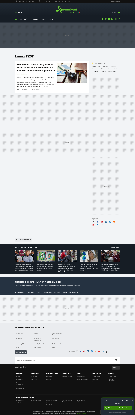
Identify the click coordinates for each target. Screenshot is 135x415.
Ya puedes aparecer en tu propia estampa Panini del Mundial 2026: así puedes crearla (45, 267)
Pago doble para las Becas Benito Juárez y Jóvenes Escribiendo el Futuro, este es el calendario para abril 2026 (110, 267)
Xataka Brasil (19, 403)
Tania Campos (26, 89)
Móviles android (73, 292)
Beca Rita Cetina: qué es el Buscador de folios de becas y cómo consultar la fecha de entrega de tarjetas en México (24, 267)
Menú (20, 12)
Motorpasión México (81, 401)
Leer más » (45, 86)
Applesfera (19, 382)
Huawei (113, 67)
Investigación (30, 292)
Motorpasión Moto (82, 379)
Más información (81, 413)
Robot (110, 69)
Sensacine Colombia (49, 403)
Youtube (109, 19)
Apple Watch (112, 71)
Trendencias (96, 376)
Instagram (112, 19)
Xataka (18, 376)
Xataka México (67, 10)
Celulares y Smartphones (38, 339)
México (18, 347)
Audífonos (102, 69)
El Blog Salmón (112, 376)
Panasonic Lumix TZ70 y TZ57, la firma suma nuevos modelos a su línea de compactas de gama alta (36, 67)
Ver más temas (21, 352)
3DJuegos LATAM (36, 400)
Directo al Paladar (67, 376)
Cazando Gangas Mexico (57, 334)
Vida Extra (34, 379)
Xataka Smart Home (20, 385)
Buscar (116, 360)
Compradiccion (96, 382)
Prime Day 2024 (47, 292)
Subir (114, 368)
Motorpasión (81, 376)
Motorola (105, 67)
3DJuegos (34, 376)
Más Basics (115, 247)
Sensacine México (51, 400)
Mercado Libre (96, 67)
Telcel (53, 347)
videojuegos (37, 347)
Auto (51, 19)
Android (103, 71)
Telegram (110, 221)
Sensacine (49, 376)
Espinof (48, 379)
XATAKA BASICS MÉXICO (26, 247)
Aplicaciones (56, 338)
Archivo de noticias (24, 240)
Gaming (35, 19)
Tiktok (119, 19)
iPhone (96, 71)
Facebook (102, 19)
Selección (24, 19)
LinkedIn (97, 224)
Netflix (116, 69)
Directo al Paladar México (67, 401)
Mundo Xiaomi (20, 388)
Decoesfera (95, 379)
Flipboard (93, 224)
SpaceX (94, 69)
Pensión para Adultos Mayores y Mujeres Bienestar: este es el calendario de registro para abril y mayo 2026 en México (67, 268)
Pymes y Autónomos (111, 380)
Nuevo (114, 12)
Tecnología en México (60, 292)
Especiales (19, 338)
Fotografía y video (23, 75)
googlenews (115, 19)
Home (44, 19)
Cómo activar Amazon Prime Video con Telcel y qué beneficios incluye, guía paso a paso (89, 267)
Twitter (106, 19)
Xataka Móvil (19, 379)
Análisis (38, 292)
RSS (114, 221)
